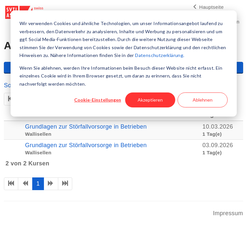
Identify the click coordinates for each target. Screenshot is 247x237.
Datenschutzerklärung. (159, 55)
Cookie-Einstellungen (97, 100)
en (236, 21)
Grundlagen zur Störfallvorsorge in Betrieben (86, 126)
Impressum (228, 213)
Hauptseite (208, 7)
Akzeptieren (150, 100)
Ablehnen (203, 100)
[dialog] (123, 63)
